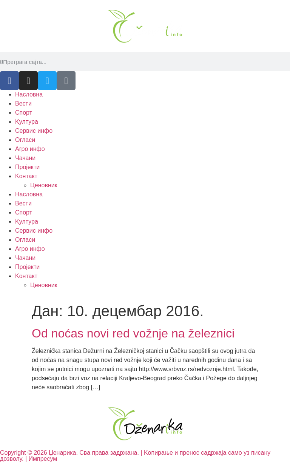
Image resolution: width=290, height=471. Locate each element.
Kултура (26, 121)
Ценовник (43, 185)
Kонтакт (26, 176)
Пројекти (27, 167)
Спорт (23, 112)
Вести (23, 103)
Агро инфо (30, 149)
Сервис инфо (33, 130)
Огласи (25, 140)
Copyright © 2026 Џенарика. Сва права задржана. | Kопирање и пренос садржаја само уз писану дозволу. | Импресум (135, 455)
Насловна (29, 94)
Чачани (25, 158)
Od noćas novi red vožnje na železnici (133, 333)
